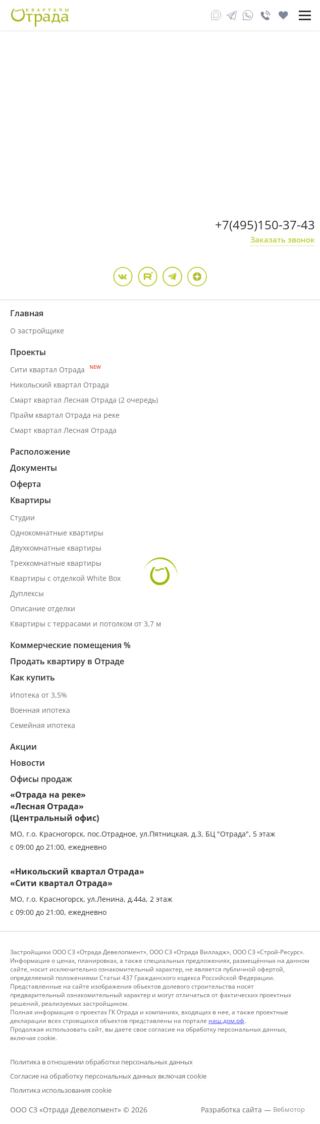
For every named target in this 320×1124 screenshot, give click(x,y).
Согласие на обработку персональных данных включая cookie (108, 1076)
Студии (22, 517)
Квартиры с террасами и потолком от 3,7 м (85, 623)
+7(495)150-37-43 (265, 224)
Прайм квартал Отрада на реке (65, 415)
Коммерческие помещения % (70, 645)
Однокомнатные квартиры (56, 532)
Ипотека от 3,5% (38, 695)
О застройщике (37, 330)
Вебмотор (289, 1109)
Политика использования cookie (61, 1090)
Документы (33, 467)
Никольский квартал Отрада (59, 384)
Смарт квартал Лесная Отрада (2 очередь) (84, 400)
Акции (23, 746)
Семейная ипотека (42, 725)
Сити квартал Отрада (55, 369)
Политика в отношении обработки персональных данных (101, 1061)
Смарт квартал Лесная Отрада (63, 430)
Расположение (40, 451)
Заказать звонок (282, 239)
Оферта (25, 484)
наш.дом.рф (226, 1020)
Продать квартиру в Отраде (67, 661)
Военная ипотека (40, 710)
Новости (27, 762)
